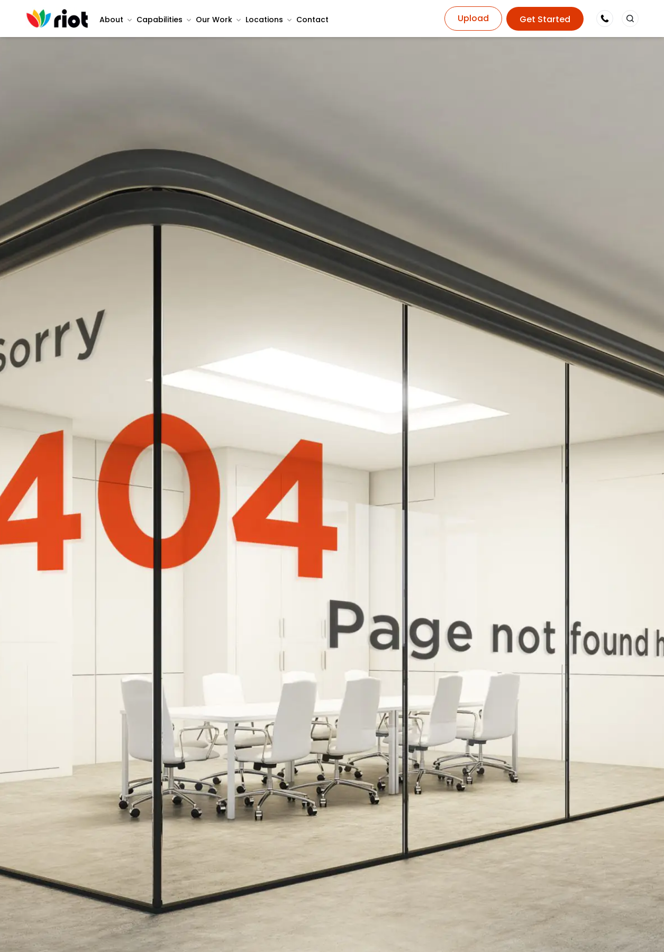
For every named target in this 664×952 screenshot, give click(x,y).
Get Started (545, 19)
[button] (630, 18)
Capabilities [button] (160, 19)
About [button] (111, 19)
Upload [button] (473, 18)
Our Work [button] (214, 19)
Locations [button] (264, 19)
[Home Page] (57, 18)
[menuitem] (116, 20)
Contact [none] (312, 19)
